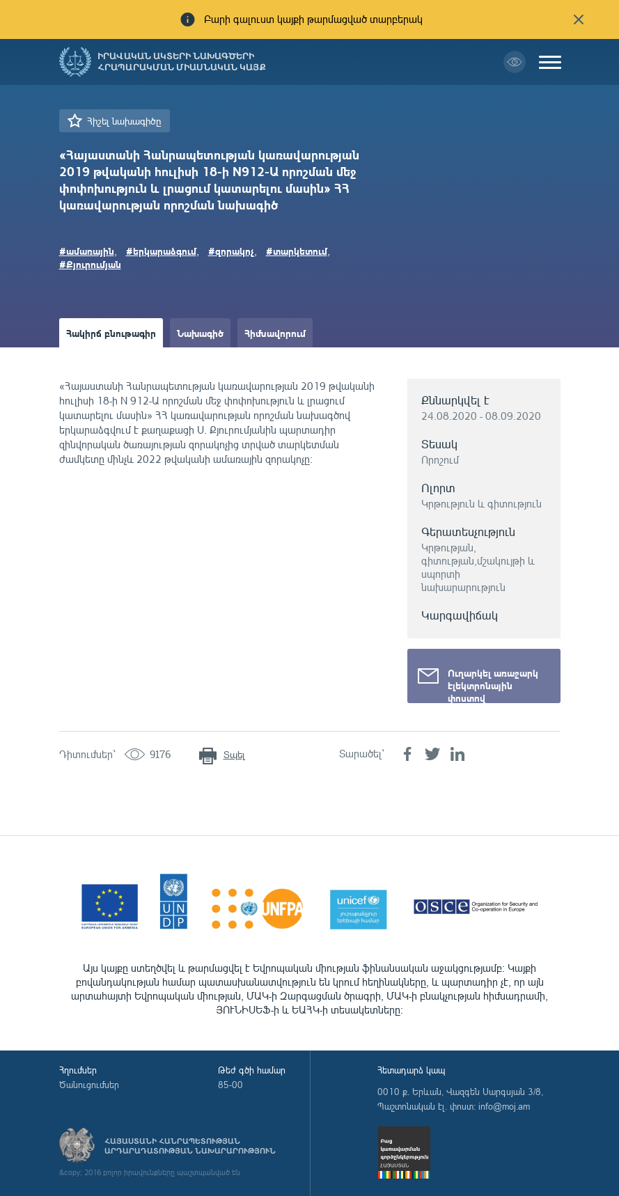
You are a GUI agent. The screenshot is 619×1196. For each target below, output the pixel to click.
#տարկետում (296, 250)
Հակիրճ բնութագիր (111, 332)
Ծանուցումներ (89, 1084)
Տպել (234, 754)
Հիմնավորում (275, 332)
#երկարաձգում (161, 250)
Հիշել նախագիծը (124, 121)
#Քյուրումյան (90, 264)
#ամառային (86, 250)
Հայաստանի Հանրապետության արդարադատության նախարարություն (190, 1146)
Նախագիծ (200, 332)
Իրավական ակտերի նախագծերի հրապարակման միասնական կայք (181, 62)
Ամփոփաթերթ (99, 362)
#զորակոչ (231, 250)
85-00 (230, 1084)
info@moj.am (504, 1106)
